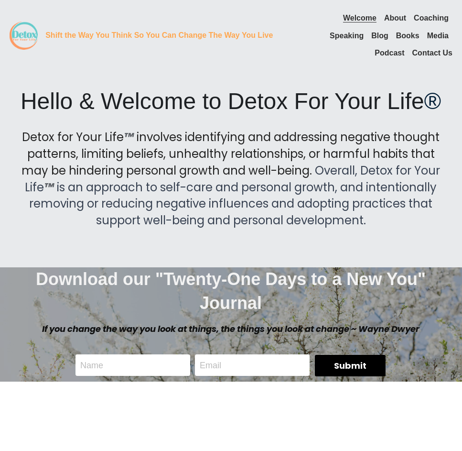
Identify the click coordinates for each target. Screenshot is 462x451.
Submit (350, 366)
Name (91, 365)
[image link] (24, 35)
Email (210, 365)
